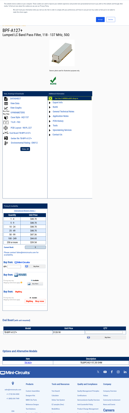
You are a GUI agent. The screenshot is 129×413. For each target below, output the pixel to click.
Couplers (28, 324)
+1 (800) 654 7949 (13, 286)
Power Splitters (30, 371)
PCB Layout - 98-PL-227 (21, 127)
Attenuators (29, 313)
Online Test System (58, 288)
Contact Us (55, 134)
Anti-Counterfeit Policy (85, 292)
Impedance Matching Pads (33, 345)
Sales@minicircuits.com (111, 140)
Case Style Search (58, 335)
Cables (27, 321)
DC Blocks (28, 329)
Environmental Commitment (87, 301)
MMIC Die (28, 350)
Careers (108, 298)
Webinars (55, 322)
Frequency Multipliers (32, 342)
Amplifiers (28, 311)
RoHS (53, 107)
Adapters (28, 308)
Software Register (58, 344)
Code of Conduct (83, 310)
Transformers (29, 392)
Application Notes (58, 116)
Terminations (29, 387)
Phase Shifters (30, 361)
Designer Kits (30, 283)
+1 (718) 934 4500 (13, 282)
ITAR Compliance (83, 315)
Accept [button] (100, 19)
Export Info (55, 102)
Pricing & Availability (96, 94)
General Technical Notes (61, 111)
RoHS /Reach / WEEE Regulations (88, 306)
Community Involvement (111, 288)
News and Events (109, 292)
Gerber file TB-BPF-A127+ (21, 138)
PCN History (56, 121)
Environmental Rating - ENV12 (24, 142)
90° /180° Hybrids (30, 376)
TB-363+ (28, 250)
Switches (28, 382)
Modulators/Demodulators (33, 353)
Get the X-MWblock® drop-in (64, 98)
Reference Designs (32, 292)
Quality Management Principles (88, 279)
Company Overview (110, 279)
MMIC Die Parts (31, 288)
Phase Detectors (30, 358)
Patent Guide (56, 326)
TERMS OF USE (52, 403)
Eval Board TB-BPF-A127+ (20, 133)
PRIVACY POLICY (63, 403)
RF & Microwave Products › (12, 25)
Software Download (58, 340)
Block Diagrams (57, 310)
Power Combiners (30, 363)
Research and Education (34, 301)
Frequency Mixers (30, 340)
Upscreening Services (60, 130)
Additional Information (54, 94)
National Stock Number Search (62, 331)
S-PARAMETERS (18, 112)
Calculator (55, 283)
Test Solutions (31, 297)
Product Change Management (87, 297)
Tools (53, 125)
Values (105, 283)
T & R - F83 (15, 122)
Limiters (28, 348)
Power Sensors (30, 369)
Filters (23, 25)
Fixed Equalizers (30, 337)
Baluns (27, 316)
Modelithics (56, 297)
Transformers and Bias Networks (35, 395)
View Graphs (16, 107)
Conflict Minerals (83, 319)
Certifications (82, 283)
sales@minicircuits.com (13, 278)
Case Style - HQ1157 (20, 117)
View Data (14, 103)
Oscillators (29, 355)
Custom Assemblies (33, 279)
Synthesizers (29, 384)
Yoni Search (56, 279)
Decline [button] (110, 19)
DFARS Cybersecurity (84, 324)
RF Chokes (29, 379)
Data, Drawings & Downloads (14, 94)
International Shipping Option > (109, 98)
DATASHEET (15, 98)
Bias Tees (28, 319)
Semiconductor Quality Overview (88, 288)
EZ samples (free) (58, 292)
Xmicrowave (56, 301)
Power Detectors (30, 366)
